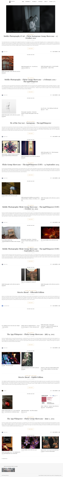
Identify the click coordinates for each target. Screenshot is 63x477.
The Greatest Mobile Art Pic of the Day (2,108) (49, 240)
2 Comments (32, 40)
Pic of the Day (32, 121)
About (45, 1)
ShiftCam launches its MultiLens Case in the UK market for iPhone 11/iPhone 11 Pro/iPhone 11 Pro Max (30, 199)
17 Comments (33, 420)
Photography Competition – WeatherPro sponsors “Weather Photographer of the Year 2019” (29, 113)
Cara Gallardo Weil (6, 305)
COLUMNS (26, 290)
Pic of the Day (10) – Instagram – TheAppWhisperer (30, 123)
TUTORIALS (34, 1)
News (23, 1)
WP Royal (7, 475)
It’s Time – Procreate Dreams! (7, 365)
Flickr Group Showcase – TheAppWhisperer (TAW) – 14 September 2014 (30, 164)
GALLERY (50, 1)
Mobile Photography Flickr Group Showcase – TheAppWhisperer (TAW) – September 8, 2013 (30, 250)
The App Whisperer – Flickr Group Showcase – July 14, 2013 (30, 334)
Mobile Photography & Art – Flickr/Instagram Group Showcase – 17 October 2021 (31, 37)
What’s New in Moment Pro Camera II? (28, 281)
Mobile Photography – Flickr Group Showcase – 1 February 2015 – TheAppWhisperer (30, 80)
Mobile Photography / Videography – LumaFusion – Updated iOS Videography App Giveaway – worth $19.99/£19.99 (49, 326)
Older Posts (4, 458)
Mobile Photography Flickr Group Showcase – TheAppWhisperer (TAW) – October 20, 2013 (30, 208)
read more (31, 48)
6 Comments (32, 166)
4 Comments (32, 83)
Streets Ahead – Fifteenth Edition (30, 292)
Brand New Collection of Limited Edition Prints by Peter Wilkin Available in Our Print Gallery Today (50, 369)
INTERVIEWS (27, 1)
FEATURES (40, 1)
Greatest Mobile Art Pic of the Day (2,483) (9, 195)
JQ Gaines (4, 390)
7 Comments (32, 210)
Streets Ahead (33, 290)
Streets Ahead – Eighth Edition (30, 377)
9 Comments (32, 294)
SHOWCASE (32, 34)
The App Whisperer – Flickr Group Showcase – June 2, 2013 (30, 418)
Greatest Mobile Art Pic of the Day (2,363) (29, 449)
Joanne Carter (5, 51)
